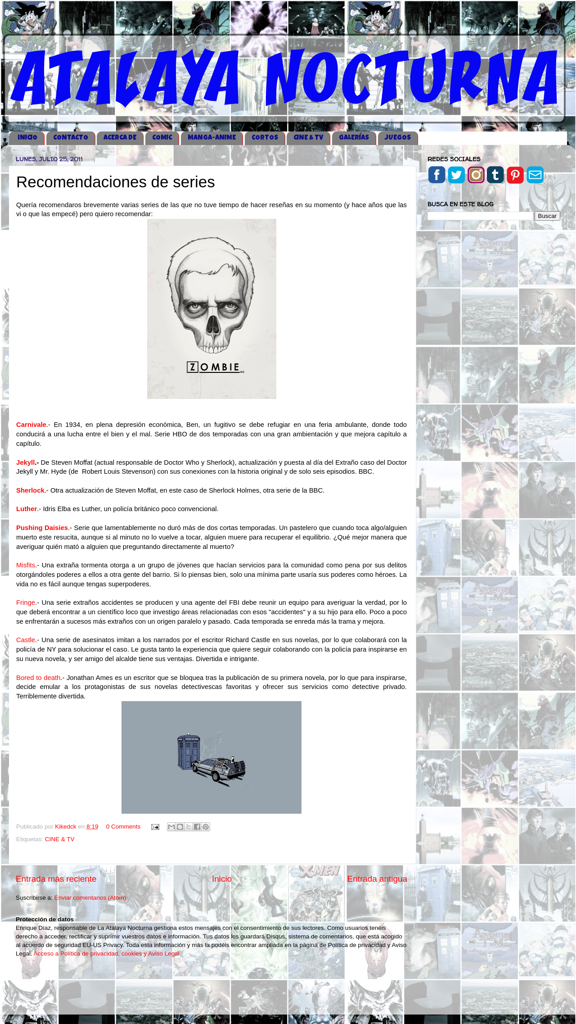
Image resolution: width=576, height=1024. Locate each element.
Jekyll (25, 462)
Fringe (25, 602)
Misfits (25, 565)
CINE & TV (308, 138)
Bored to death (38, 677)
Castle (25, 639)
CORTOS (265, 138)
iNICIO (27, 138)
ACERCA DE (120, 138)
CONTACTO (70, 138)
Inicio (222, 879)
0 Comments (123, 826)
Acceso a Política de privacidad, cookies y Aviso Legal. (107, 953)
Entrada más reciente (56, 879)
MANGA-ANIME (212, 138)
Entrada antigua (377, 879)
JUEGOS (398, 138)
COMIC (162, 138)
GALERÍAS (354, 138)
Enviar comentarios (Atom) (90, 897)
